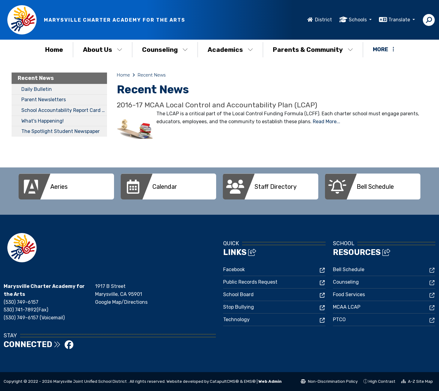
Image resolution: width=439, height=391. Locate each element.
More (383, 49)
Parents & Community (313, 49)
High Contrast (382, 381)
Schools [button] (358, 20)
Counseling (165, 49)
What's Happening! (42, 121)
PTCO (339, 319)
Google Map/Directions (121, 302)
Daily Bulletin (36, 89)
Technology (236, 319)
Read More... (326, 121)
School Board (238, 294)
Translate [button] (399, 20)
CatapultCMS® (224, 381)
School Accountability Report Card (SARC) (64, 110)
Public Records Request (250, 282)
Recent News (36, 78)
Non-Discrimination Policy (329, 382)
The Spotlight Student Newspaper (60, 131)
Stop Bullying (238, 307)
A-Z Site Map (417, 382)
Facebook (234, 269)
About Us (102, 49)
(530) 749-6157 (21, 302)
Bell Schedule (348, 269)
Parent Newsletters (43, 99)
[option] (66, 186)
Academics (230, 49)
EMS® (250, 381)
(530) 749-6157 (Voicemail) (34, 318)
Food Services (349, 294)
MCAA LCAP (346, 307)
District (323, 20)
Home (54, 49)
